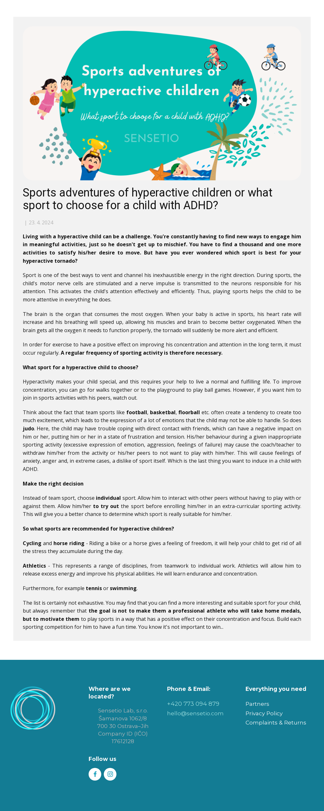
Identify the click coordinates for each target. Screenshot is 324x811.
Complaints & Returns (276, 722)
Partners (257, 703)
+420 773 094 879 (193, 703)
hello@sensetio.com (195, 713)
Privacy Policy (264, 713)
